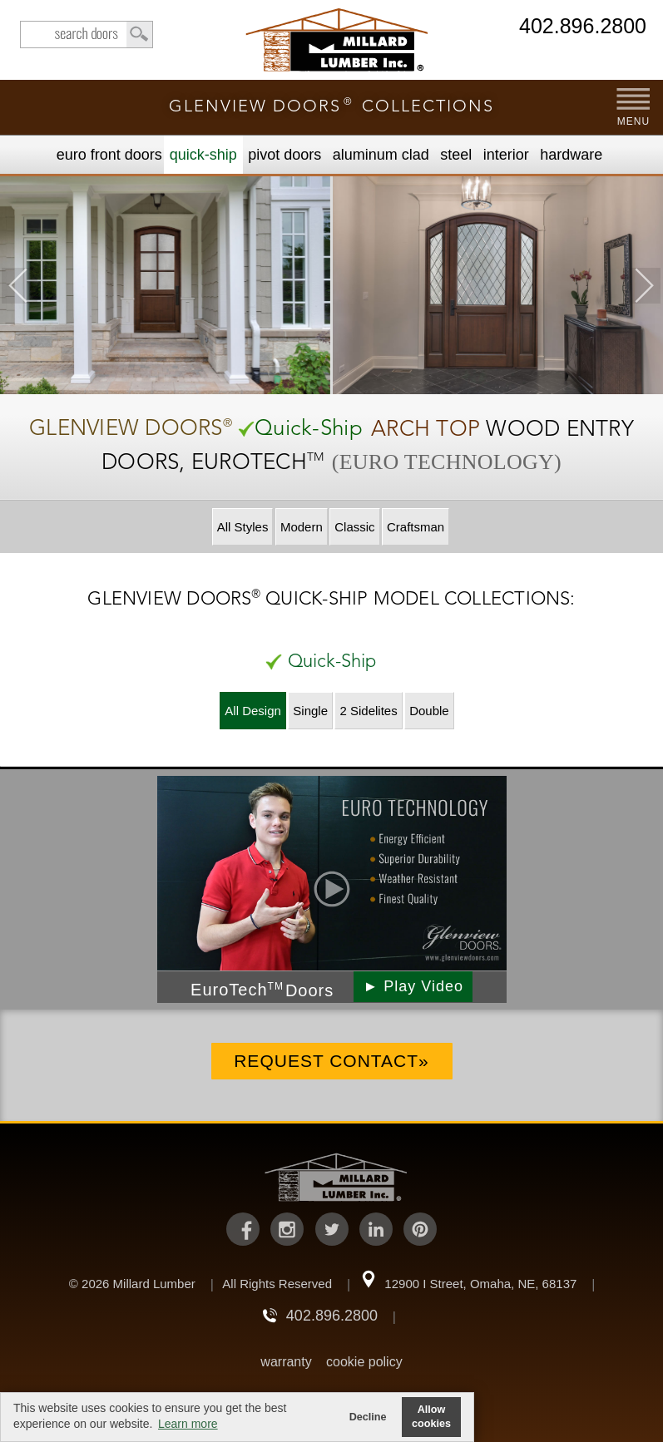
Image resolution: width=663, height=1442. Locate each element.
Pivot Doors (284, 154)
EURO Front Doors (109, 154)
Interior (506, 154)
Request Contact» (331, 1060)
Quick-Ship (203, 154)
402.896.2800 (582, 27)
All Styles (243, 527)
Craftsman (415, 527)
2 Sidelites (368, 711)
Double (429, 711)
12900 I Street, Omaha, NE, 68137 (480, 1284)
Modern (301, 527)
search (86, 34)
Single (310, 711)
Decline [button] (368, 1417)
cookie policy (364, 1362)
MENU (633, 121)
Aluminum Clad (381, 154)
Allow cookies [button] (431, 1417)
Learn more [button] (188, 1423)
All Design (253, 711)
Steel (456, 154)
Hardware (571, 154)
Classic (354, 527)
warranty (285, 1362)
